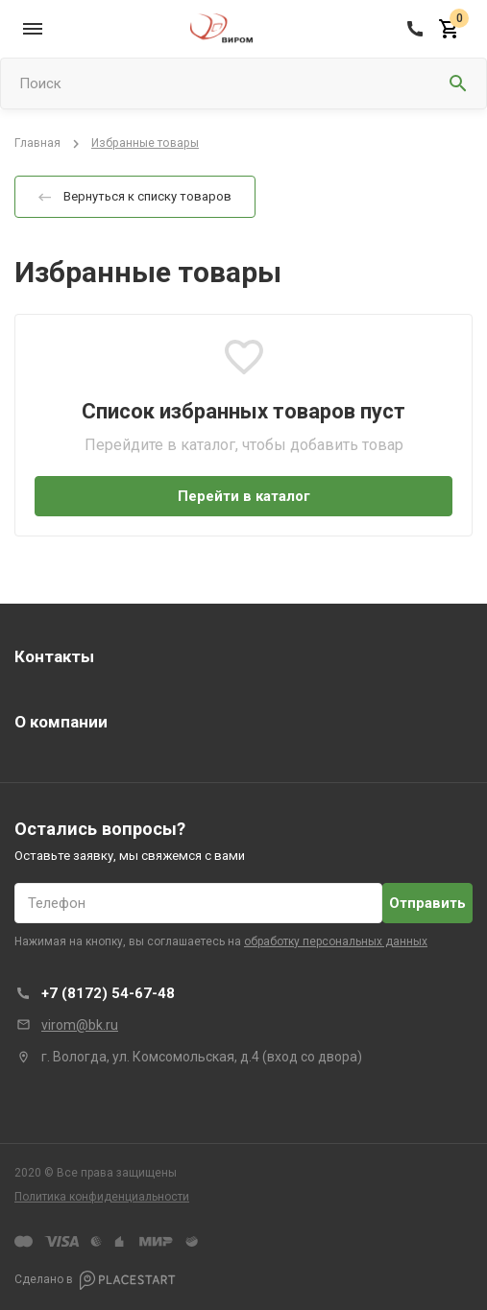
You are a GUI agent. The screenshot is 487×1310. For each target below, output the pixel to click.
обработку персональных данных (335, 941)
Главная (37, 143)
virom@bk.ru (79, 1025)
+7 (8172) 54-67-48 (108, 993)
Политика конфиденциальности (101, 1196)
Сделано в (95, 1280)
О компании (61, 721)
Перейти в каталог (244, 496)
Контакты (54, 656)
